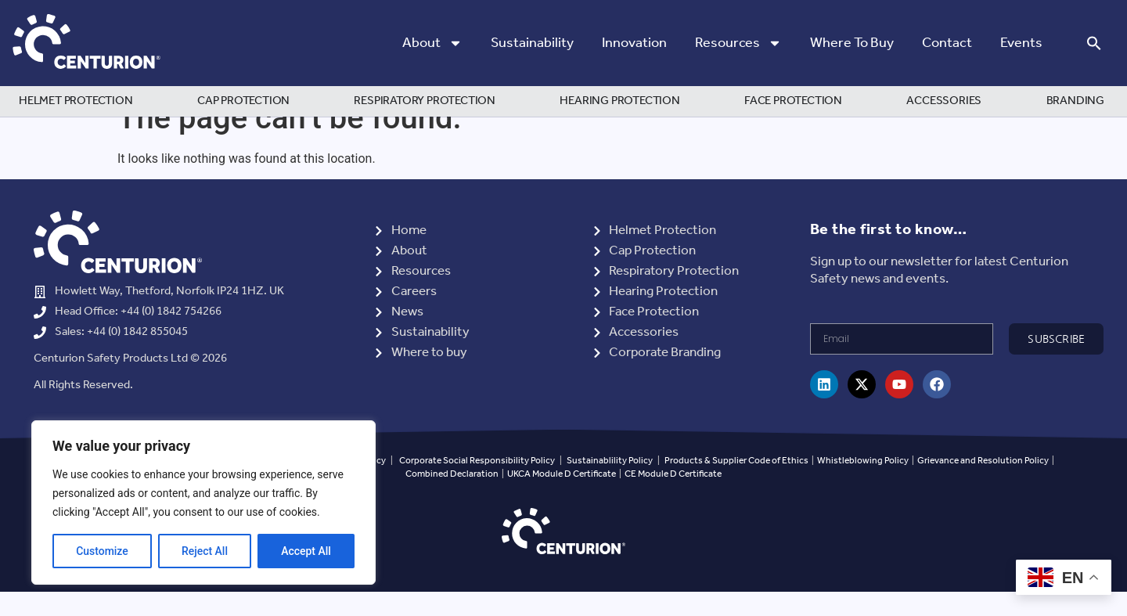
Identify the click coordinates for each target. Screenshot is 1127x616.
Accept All (306, 551)
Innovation (634, 43)
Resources (738, 43)
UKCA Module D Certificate (561, 498)
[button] (1094, 43)
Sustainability (532, 43)
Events (1021, 43)
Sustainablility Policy (610, 485)
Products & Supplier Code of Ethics (736, 485)
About (432, 43)
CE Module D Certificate (673, 498)
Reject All (205, 551)
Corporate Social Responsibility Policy (477, 485)
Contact (947, 43)
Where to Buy (852, 43)
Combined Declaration (452, 498)
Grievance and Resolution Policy (983, 485)
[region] (203, 502)
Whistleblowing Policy (863, 485)
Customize (102, 551)
